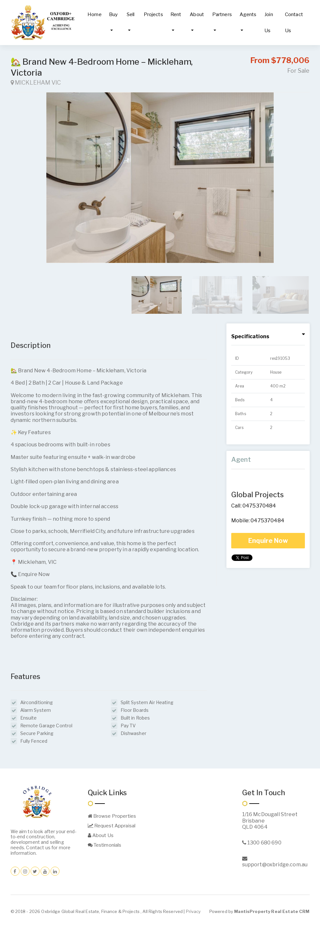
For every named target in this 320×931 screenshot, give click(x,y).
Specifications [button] (250, 336)
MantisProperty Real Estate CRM (271, 911)
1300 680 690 (261, 843)
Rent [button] (175, 14)
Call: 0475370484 (253, 506)
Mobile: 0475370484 (257, 520)
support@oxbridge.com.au (275, 862)
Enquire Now (268, 541)
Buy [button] (113, 14)
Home (94, 14)
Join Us (268, 22)
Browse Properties (112, 816)
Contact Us (294, 22)
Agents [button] (248, 14)
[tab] (268, 336)
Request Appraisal (112, 826)
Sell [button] (131, 14)
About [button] (197, 14)
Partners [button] (222, 14)
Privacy (193, 911)
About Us (101, 835)
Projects (153, 14)
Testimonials (105, 845)
